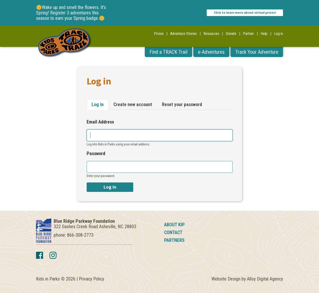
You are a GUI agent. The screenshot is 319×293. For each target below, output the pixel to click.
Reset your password (182, 104)
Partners (174, 240)
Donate (231, 33)
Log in (278, 33)
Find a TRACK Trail (168, 52)
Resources (211, 33)
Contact (173, 232)
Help (264, 33)
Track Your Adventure (256, 52)
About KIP (174, 224)
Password (96, 153)
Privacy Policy (91, 279)
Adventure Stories (183, 33)
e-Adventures (211, 52)
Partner (248, 33)
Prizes (159, 33)
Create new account (132, 104)
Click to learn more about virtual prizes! (245, 12)
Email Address (100, 122)
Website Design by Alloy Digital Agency (247, 279)
